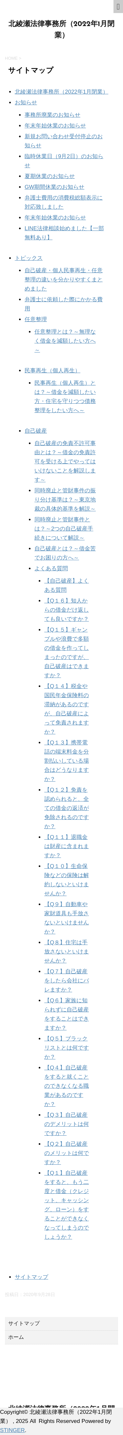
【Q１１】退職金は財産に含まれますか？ (66, 846)
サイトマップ (31, 1277)
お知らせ (26, 102)
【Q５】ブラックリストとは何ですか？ (66, 1048)
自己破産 (36, 431)
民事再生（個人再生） (52, 370)
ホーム (16, 1337)
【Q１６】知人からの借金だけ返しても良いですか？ (66, 610)
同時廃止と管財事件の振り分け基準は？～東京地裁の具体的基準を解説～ (65, 499)
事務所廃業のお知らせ (52, 115)
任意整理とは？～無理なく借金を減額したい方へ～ (65, 341)
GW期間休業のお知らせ (54, 187)
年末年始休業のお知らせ (55, 126)
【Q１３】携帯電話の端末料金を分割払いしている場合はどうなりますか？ (66, 761)
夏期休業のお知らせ (50, 176)
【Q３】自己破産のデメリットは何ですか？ (66, 1124)
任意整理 (36, 319)
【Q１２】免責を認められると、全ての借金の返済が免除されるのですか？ (66, 808)
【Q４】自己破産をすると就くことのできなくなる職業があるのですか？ (66, 1086)
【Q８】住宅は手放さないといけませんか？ (66, 951)
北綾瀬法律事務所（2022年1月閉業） (61, 92)
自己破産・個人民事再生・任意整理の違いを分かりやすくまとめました (64, 279)
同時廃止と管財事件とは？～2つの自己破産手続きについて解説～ (63, 528)
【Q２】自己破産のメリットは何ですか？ (66, 1153)
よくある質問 (51, 568)
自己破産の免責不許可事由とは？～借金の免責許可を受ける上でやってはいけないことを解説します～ (65, 461)
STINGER (12, 1430)
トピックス (29, 258)
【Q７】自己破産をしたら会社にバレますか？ (66, 980)
